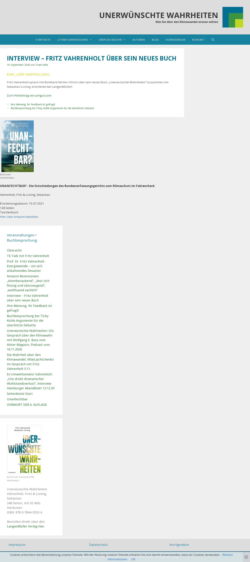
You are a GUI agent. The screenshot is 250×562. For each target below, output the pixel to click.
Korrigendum (179, 545)
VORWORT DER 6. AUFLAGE (27, 405)
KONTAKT (198, 39)
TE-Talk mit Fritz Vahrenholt (28, 256)
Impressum (17, 545)
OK (133, 559)
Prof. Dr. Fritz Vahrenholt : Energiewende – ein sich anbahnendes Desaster (26, 266)
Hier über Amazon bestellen (19, 217)
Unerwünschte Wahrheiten (158, 15)
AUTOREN (138, 39)
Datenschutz (98, 545)
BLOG (155, 39)
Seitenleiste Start (20, 394)
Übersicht (14, 250)
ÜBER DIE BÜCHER (114, 39)
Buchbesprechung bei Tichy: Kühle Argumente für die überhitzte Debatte (52, 108)
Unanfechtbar (17, 399)
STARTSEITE (43, 39)
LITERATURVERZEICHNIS (76, 39)
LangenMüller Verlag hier (25, 526)
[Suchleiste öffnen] (213, 39)
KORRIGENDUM (175, 39)
